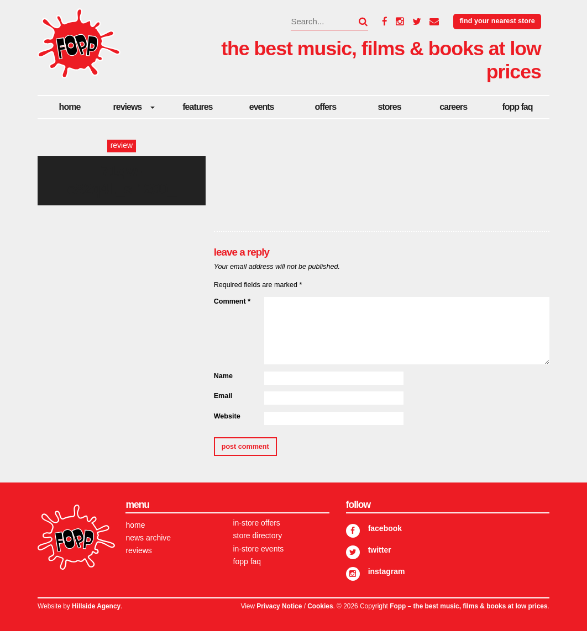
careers (453, 107)
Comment (232, 301)
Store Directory (257, 535)
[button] (356, 21)
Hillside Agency (96, 606)
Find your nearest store (496, 21)
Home (70, 107)
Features (197, 107)
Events (261, 107)
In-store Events (258, 548)
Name (223, 376)
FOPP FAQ (517, 107)
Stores (389, 107)
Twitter (379, 549)
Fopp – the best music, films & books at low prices (468, 606)
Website (227, 416)
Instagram (386, 571)
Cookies (320, 606)
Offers (325, 107)
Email (223, 396)
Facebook (385, 528)
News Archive (148, 537)
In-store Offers (256, 522)
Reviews (127, 107)
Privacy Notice (279, 606)
